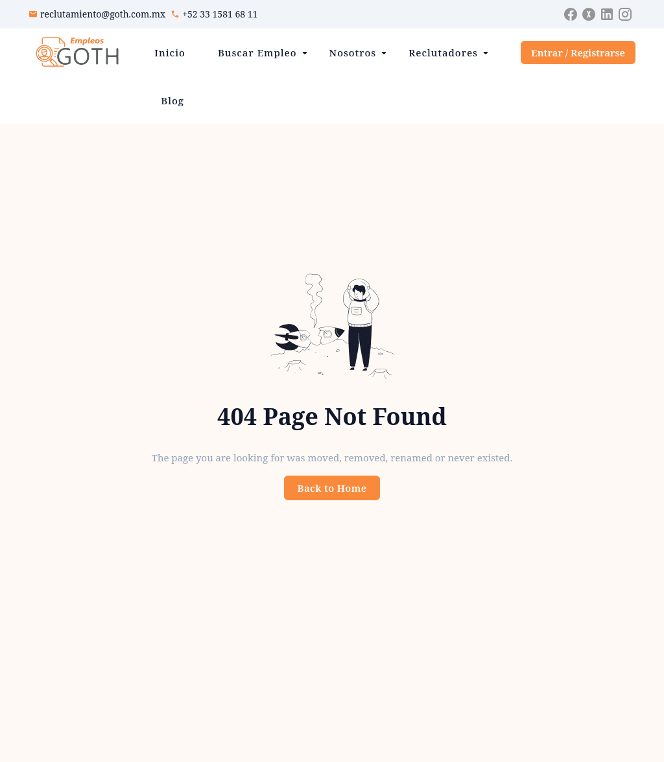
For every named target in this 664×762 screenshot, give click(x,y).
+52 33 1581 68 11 (219, 14)
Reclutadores (443, 52)
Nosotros (353, 52)
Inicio (169, 52)
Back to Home (332, 487)
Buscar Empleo (257, 52)
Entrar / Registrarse (578, 52)
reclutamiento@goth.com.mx (102, 14)
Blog (172, 100)
